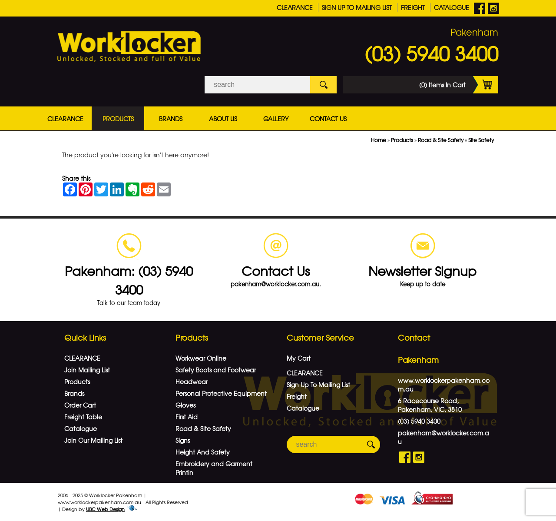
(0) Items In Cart (458, 84)
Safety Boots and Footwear (215, 369)
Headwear (191, 381)
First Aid (186, 416)
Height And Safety (202, 452)
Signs (182, 440)
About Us (223, 118)
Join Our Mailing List (93, 440)
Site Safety (481, 140)
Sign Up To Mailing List (357, 7)
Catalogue (451, 7)
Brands (170, 118)
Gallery (275, 118)
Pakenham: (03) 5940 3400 (129, 280)
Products (118, 118)
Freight (413, 7)
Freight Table (83, 416)
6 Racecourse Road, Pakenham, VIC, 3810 (430, 405)
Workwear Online (200, 358)
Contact (414, 337)
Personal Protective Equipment (221, 393)
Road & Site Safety (440, 140)
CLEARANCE (295, 7)
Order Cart (80, 405)
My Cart (299, 358)
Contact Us (328, 118)
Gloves (185, 405)
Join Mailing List (87, 369)
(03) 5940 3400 (431, 53)
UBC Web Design (105, 508)
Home (378, 140)
